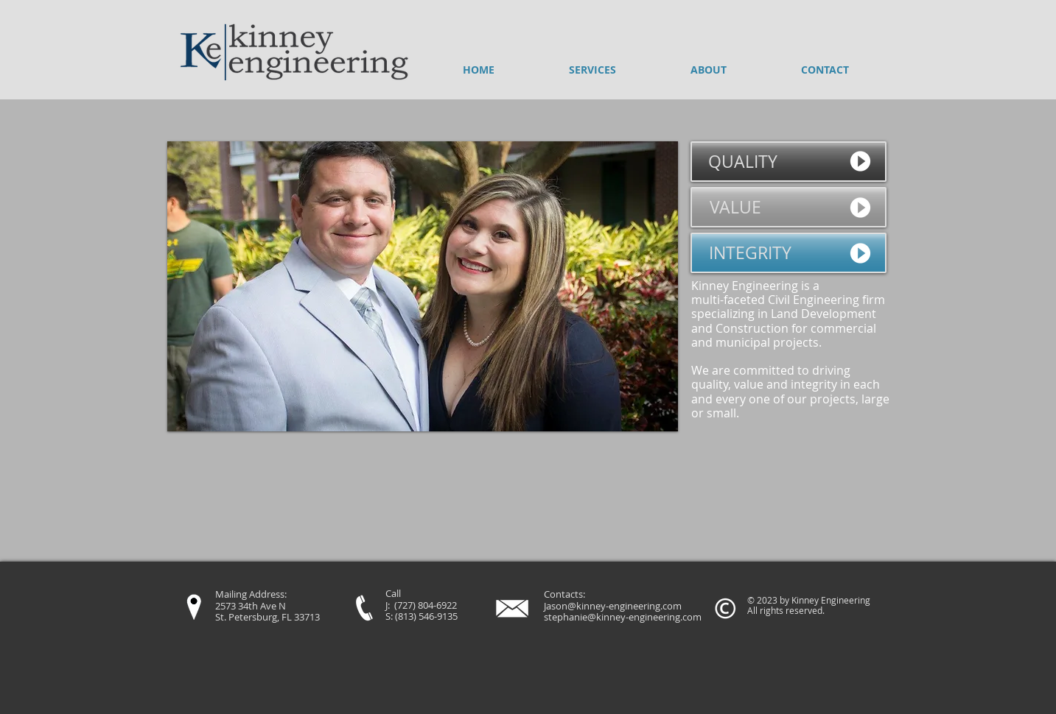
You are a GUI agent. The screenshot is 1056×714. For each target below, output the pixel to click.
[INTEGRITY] (788, 253)
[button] (422, 286)
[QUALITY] (788, 161)
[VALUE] (788, 207)
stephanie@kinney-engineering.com (623, 616)
